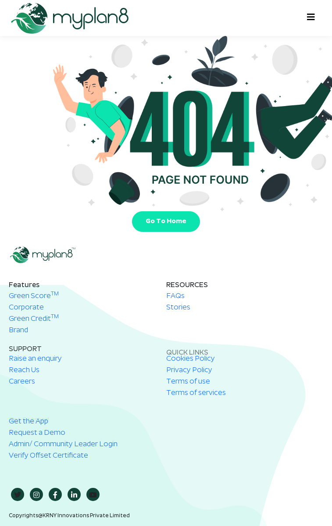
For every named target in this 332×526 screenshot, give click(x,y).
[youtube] (93, 494)
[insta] (36, 494)
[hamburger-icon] (309, 18)
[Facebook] (55, 494)
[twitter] (17, 494)
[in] (74, 494)
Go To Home (166, 221)
